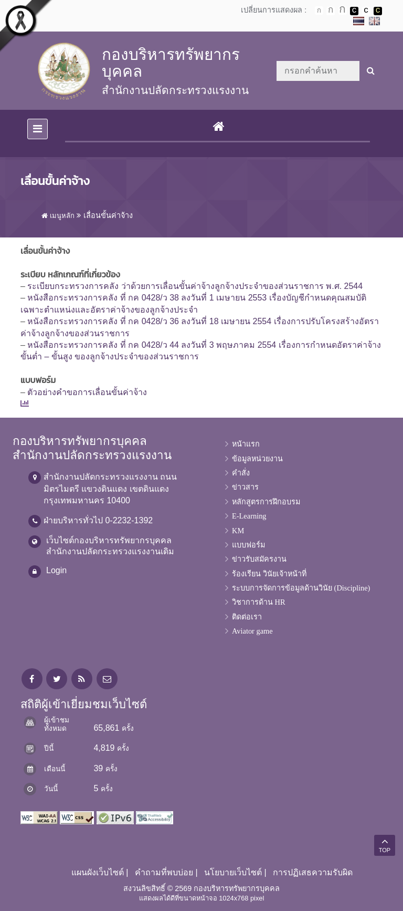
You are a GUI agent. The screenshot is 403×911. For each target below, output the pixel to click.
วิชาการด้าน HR (258, 602)
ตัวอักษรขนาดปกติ (319, 10)
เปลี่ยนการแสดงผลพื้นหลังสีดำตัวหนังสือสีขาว (354, 11)
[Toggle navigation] (37, 129)
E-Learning (249, 516)
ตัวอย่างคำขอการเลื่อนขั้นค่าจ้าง (87, 392)
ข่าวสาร (245, 487)
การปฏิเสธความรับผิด (313, 872)
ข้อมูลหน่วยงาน (257, 458)
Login (56, 570)
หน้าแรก (246, 444)
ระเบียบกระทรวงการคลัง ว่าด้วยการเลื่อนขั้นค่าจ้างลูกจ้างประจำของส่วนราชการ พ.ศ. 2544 (195, 286)
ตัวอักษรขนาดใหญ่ (342, 10)
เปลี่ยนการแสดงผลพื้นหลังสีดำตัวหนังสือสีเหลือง (378, 11)
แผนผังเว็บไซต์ (97, 872)
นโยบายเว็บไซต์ (233, 872)
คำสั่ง (241, 473)
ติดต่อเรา (247, 617)
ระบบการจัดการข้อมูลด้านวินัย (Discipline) (301, 588)
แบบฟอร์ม (248, 545)
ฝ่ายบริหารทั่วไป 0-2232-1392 (98, 520)
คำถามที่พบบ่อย (164, 872)
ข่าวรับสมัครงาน (259, 559)
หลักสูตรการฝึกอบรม (266, 502)
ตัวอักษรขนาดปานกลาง (330, 11)
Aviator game (252, 631)
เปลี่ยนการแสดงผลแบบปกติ (366, 11)
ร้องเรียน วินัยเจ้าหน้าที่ (269, 574)
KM (238, 530)
